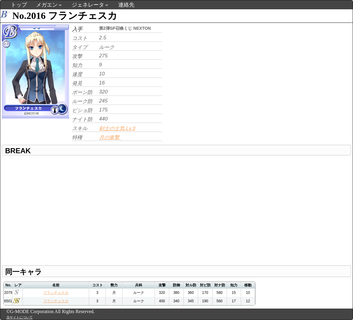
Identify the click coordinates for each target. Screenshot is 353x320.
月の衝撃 (110, 137)
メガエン (47, 5)
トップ (19, 5)
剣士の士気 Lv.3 (117, 128)
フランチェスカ (55, 293)
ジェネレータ (88, 5)
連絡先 (126, 5)
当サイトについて (19, 317)
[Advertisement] (197, 53)
